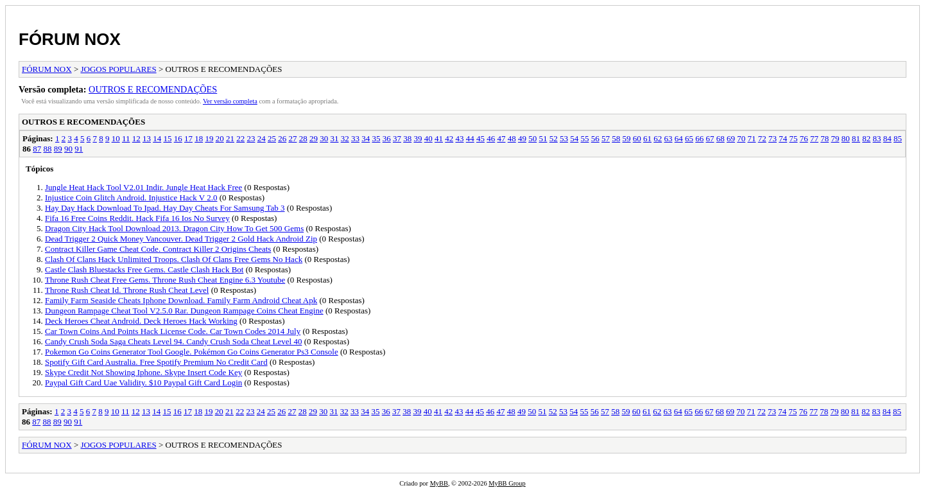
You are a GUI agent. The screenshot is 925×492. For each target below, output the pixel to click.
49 (522, 138)
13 (147, 138)
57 (605, 138)
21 (230, 138)
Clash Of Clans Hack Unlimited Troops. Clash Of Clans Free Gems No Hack (173, 259)
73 (772, 138)
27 (292, 138)
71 (751, 138)
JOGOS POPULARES (119, 69)
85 (898, 138)
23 (250, 138)
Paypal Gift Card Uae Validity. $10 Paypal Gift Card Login (143, 382)
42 (449, 138)
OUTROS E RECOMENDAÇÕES (153, 89)
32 (345, 138)
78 (824, 138)
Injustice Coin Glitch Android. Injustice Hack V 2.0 (131, 197)
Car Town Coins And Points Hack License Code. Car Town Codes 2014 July (172, 331)
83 (876, 138)
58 (616, 138)
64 (679, 138)
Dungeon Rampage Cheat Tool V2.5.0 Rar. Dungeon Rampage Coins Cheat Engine (184, 310)
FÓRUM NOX (70, 39)
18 (199, 138)
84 (887, 138)
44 (470, 138)
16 (178, 138)
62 (657, 138)
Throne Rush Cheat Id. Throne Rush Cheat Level (127, 290)
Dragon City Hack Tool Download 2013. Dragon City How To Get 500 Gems (174, 228)
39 (417, 138)
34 (365, 138)
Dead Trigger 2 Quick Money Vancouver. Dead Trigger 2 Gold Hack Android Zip (181, 238)
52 (553, 138)
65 (689, 138)
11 (126, 138)
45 (480, 138)
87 (37, 149)
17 (188, 138)
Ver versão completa (230, 101)
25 (272, 138)
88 (48, 149)
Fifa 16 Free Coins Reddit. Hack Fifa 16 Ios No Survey (137, 218)
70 (741, 138)
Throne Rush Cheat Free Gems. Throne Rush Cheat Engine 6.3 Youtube (165, 280)
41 (439, 138)
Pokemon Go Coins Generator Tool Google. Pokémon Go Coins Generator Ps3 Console (191, 351)
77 (814, 138)
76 (804, 138)
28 (303, 138)
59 (626, 138)
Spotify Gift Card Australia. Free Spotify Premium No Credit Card (156, 362)
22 (240, 138)
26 (282, 138)
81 (856, 138)
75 (793, 138)
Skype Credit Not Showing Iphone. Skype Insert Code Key (143, 372)
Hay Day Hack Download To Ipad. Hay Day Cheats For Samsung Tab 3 (165, 208)
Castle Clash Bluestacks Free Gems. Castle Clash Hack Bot (144, 269)
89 (58, 149)
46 (491, 138)
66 (699, 138)
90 (68, 149)
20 (220, 138)
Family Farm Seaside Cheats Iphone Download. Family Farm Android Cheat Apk (181, 300)
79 (835, 138)
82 (866, 138)
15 (167, 138)
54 (574, 138)
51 (543, 138)
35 (376, 138)
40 (428, 138)
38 (407, 138)
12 (136, 138)
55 (584, 138)
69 (731, 138)
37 (397, 138)
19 (209, 138)
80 (846, 138)
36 (387, 138)
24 (261, 138)
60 (637, 138)
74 (783, 138)
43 (459, 138)
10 (116, 138)
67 (709, 138)
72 (762, 138)
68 (720, 138)
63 (668, 138)
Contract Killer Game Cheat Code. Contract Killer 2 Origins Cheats (158, 249)
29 (313, 138)
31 (334, 138)
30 (324, 138)
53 (564, 138)
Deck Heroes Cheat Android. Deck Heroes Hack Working (141, 321)
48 (512, 138)
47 (501, 138)
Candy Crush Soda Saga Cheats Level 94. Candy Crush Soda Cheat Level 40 (173, 341)
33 (355, 138)
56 (595, 138)
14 (157, 138)
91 (78, 149)
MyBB (439, 483)
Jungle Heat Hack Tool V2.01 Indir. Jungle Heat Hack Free (143, 187)
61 (647, 138)
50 (532, 138)
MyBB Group (506, 483)
